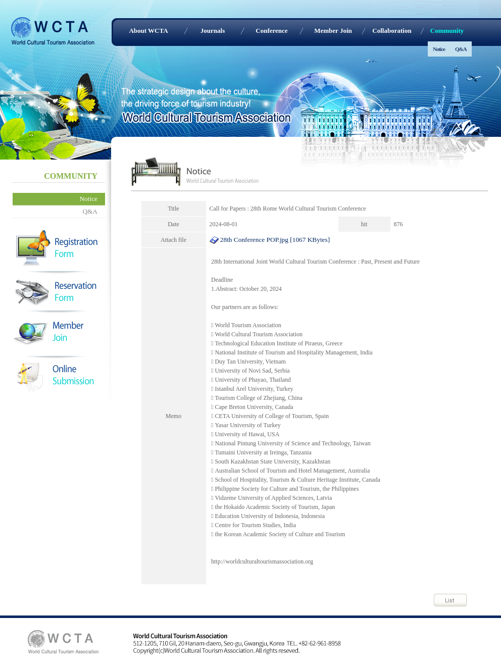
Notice (439, 49)
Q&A (461, 49)
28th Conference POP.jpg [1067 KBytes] (270, 239)
